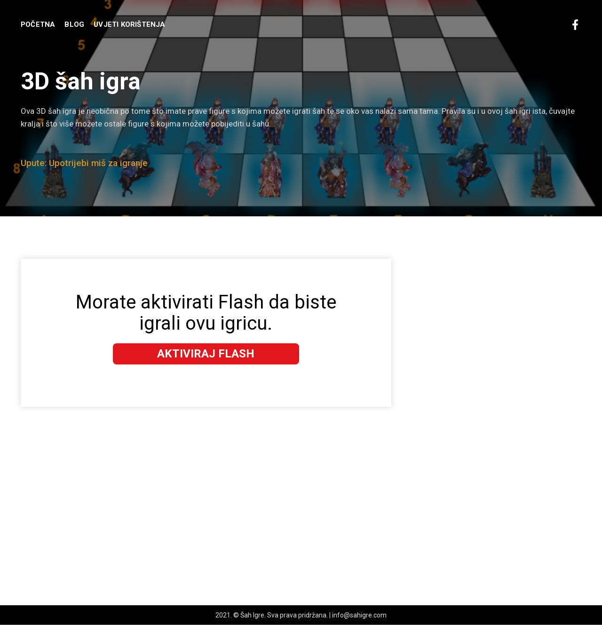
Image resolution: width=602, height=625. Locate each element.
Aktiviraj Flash (205, 353)
